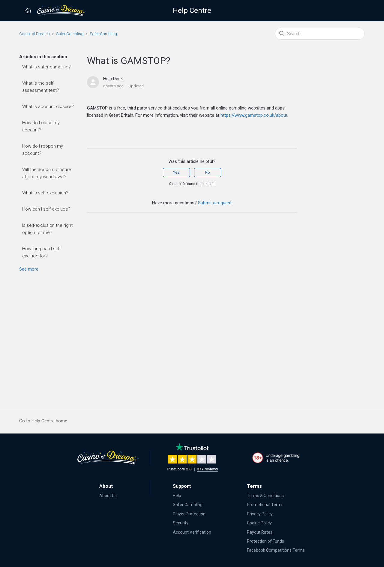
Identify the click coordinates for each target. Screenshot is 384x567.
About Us (108, 495)
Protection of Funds (265, 541)
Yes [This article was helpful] (176, 172)
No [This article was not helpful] (207, 172)
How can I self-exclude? (46, 209)
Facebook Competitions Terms (276, 550)
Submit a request (215, 203)
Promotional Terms (265, 504)
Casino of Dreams (34, 34)
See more (28, 269)
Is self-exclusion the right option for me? (47, 229)
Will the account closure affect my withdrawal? (46, 173)
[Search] (320, 34)
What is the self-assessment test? (40, 86)
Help (177, 495)
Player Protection (189, 514)
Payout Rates (259, 532)
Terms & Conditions (265, 495)
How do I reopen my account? (42, 149)
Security (180, 522)
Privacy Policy (260, 514)
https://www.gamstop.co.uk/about (253, 115)
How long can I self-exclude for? (42, 252)
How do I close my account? (41, 126)
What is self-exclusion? (45, 193)
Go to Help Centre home (43, 421)
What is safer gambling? (46, 67)
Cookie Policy (259, 522)
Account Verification (192, 532)
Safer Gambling (69, 34)
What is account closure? (48, 106)
